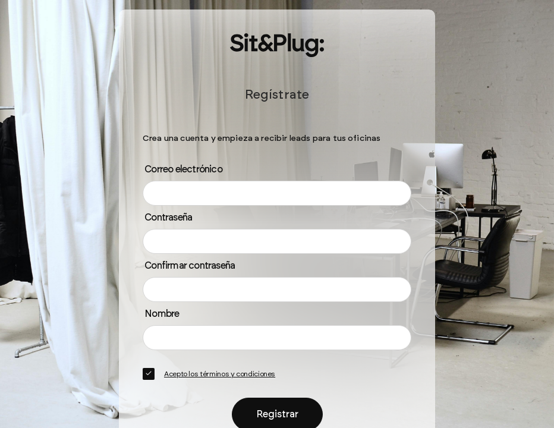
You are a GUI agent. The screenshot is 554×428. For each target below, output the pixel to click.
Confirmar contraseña (189, 265)
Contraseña (168, 217)
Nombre (161, 313)
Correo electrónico (183, 169)
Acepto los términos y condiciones (219, 374)
